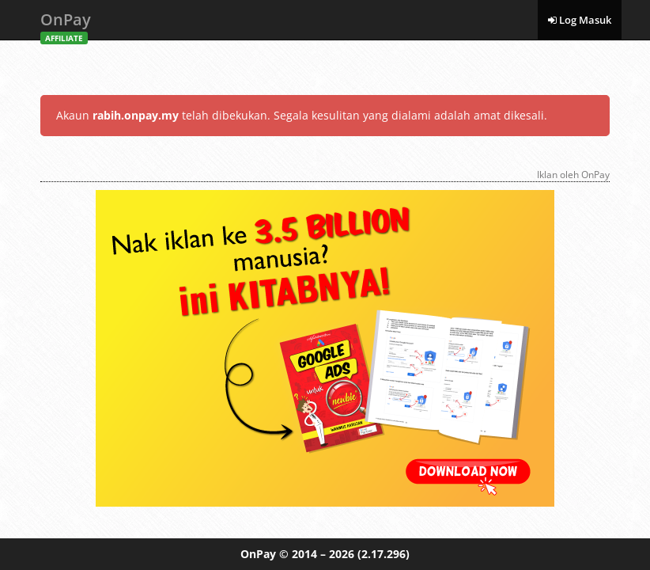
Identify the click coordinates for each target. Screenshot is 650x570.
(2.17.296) (383, 553)
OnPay (65, 24)
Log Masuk (579, 20)
